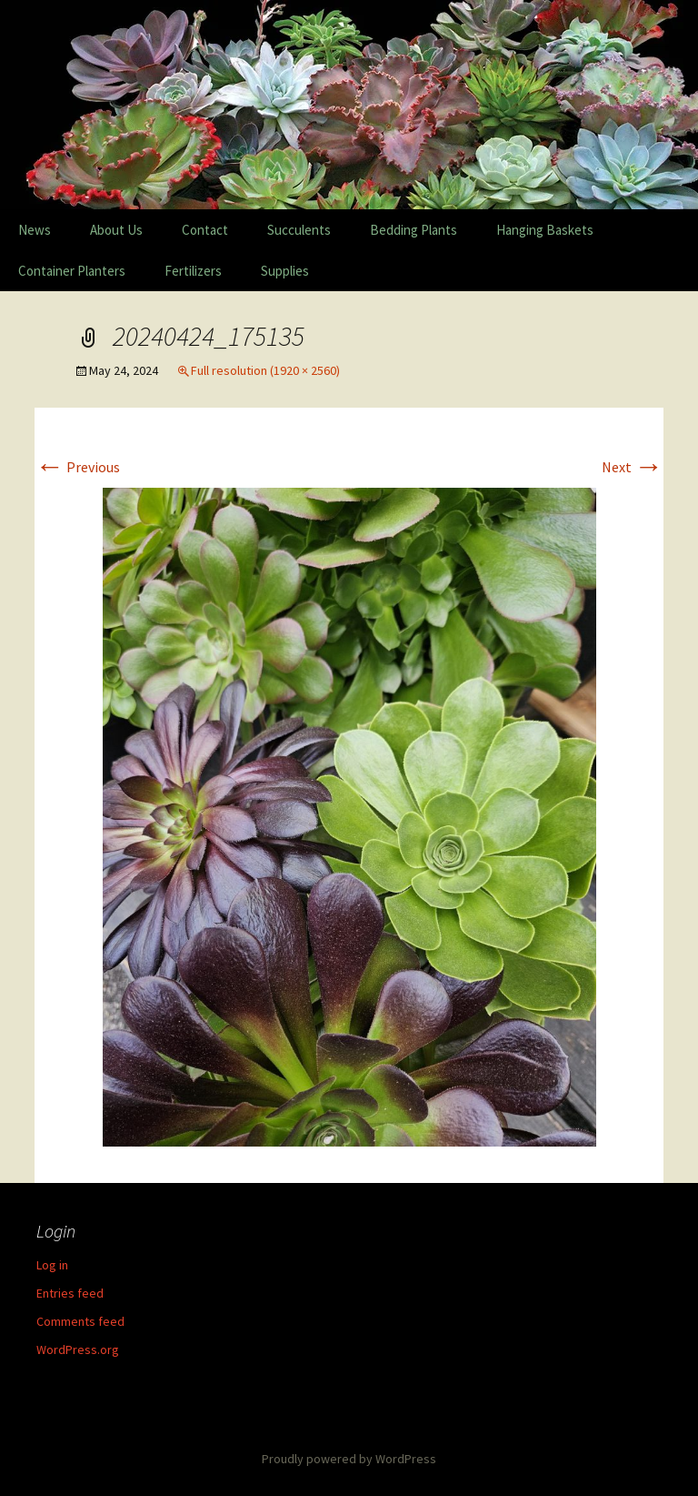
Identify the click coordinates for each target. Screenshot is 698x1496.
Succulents (299, 229)
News (34, 229)
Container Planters (71, 270)
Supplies (285, 270)
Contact (205, 229)
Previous (77, 467)
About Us (116, 229)
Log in (52, 1265)
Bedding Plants (413, 229)
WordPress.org (77, 1349)
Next (632, 467)
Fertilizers (193, 270)
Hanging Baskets (544, 229)
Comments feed (80, 1321)
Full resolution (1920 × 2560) (265, 370)
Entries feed (70, 1293)
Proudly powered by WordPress (349, 1459)
